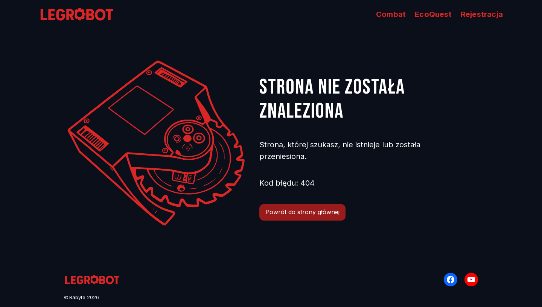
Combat (391, 14)
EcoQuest (433, 14)
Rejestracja (482, 14)
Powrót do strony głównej (302, 212)
